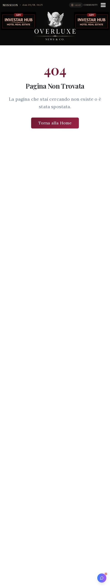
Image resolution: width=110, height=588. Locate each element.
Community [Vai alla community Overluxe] (91, 5)
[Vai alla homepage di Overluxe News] (55, 27)
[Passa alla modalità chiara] (76, 5)
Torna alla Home (55, 123)
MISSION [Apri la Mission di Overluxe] (10, 5)
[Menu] (103, 5)
